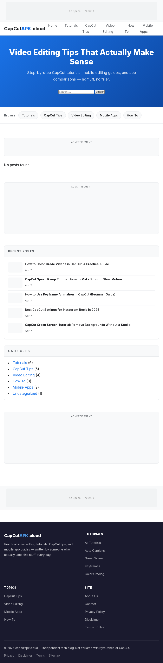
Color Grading (94, 574)
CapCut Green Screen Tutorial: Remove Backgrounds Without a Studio (78, 324)
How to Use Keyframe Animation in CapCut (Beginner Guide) (70, 294)
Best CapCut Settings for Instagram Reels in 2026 (62, 309)
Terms (40, 655)
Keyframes (92, 566)
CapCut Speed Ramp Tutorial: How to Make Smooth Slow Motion (73, 279)
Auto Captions (95, 551)
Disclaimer (92, 619)
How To (129, 29)
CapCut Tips (89, 29)
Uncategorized (25, 393)
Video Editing (109, 29)
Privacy (9, 655)
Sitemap (54, 655)
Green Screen (94, 558)
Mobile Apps (146, 29)
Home (52, 25)
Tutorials (71, 25)
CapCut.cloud (24, 29)
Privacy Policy (95, 612)
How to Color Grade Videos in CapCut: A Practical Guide (67, 264)
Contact (90, 604)
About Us (91, 596)
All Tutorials (93, 543)
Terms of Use (94, 627)
